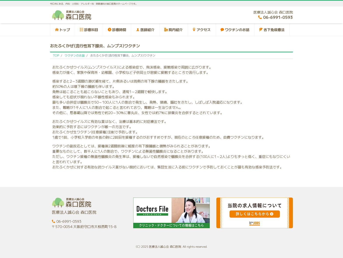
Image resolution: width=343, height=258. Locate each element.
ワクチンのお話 (234, 29)
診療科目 (89, 29)
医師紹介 (145, 29)
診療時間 (117, 29)
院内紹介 (173, 29)
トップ (62, 29)
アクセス (201, 29)
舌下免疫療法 (272, 29)
